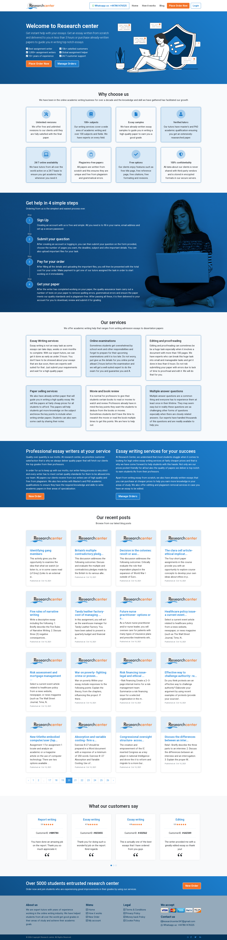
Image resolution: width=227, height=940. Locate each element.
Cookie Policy (131, 920)
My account (93, 920)
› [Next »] (113, 780)
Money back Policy (134, 917)
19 (62, 780)
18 (56, 780)
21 (75, 780)
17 (49, 780)
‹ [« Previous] (28, 780)
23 (88, 780)
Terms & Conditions (134, 909)
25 (101, 780)
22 (82, 780)
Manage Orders (67, 63)
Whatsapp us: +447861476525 (109, 5)
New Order (35, 496)
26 (108, 780)
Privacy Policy (131, 913)
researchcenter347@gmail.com (178, 921)
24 (95, 780)
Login (196, 5)
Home (135, 5)
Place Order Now (178, 5)
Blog (162, 5)
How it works (149, 5)
